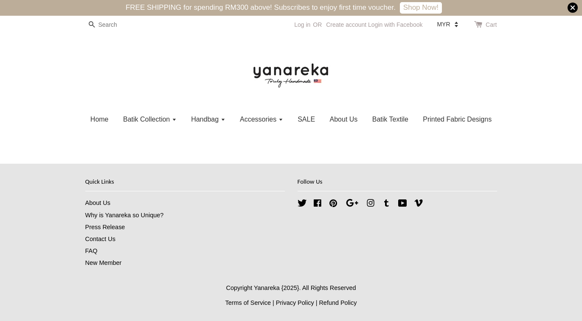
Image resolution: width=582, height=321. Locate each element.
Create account (346, 24)
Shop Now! (421, 7)
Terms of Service (248, 302)
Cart (491, 24)
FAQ (91, 250)
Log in (302, 24)
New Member (103, 262)
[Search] (110, 25)
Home (99, 119)
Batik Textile (390, 119)
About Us (344, 119)
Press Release (105, 227)
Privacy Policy (295, 302)
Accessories (261, 119)
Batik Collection (150, 119)
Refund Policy (338, 302)
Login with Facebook (395, 24)
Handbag (208, 119)
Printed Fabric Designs (457, 119)
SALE (306, 119)
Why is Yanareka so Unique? (124, 215)
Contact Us (100, 239)
